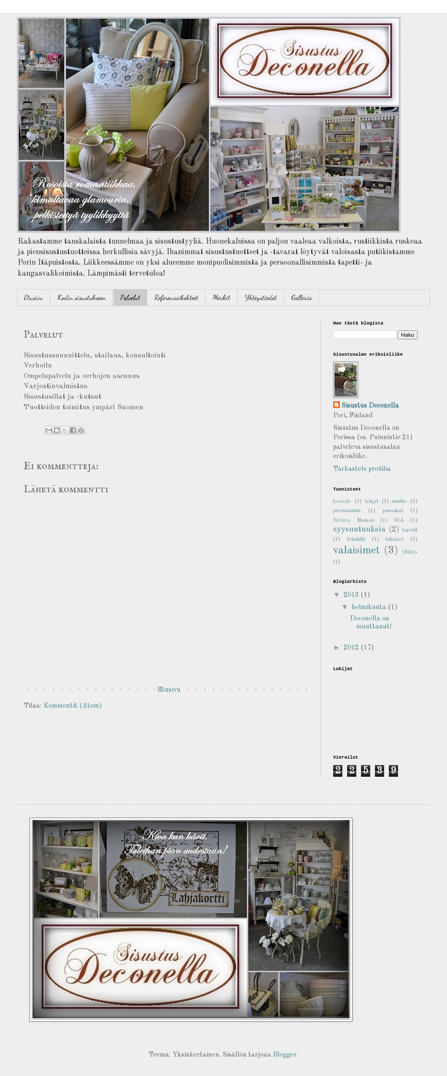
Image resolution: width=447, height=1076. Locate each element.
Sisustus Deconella (370, 405)
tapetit (409, 530)
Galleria (301, 297)
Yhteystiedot (261, 297)
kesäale (342, 501)
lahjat (371, 501)
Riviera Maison (353, 520)
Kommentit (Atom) (72, 706)
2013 (352, 595)
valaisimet (356, 550)
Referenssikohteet (176, 297)
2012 (352, 647)
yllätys (409, 552)
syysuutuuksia (359, 529)
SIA (399, 520)
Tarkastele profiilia (362, 469)
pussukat (393, 510)
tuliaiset (394, 539)
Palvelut (130, 297)
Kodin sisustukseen (81, 297)
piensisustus (347, 510)
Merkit (221, 297)
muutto (399, 501)
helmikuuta (370, 607)
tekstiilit (356, 539)
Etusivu (33, 297)
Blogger (285, 1055)
